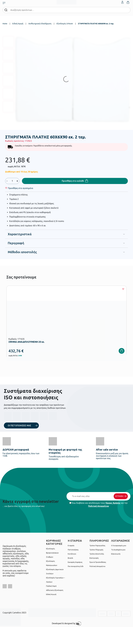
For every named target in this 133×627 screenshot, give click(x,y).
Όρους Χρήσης (112, 503)
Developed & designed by (66, 624)
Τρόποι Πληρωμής (96, 550)
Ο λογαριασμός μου (118, 545)
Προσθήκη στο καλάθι (73, 181)
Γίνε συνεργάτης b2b (75, 566)
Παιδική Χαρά (51, 586)
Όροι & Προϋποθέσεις (97, 562)
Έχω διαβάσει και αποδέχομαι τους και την (98, 504)
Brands (70, 558)
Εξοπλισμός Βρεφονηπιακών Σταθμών (52, 553)
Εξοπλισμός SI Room (65, 24)
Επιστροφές (94, 558)
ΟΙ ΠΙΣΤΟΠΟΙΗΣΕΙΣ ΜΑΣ (19, 425)
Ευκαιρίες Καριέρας (75, 562)
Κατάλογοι (72, 554)
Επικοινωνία (115, 554)
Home (5, 24)
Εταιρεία (71, 545)
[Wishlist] (20, 188)
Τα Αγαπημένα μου (118, 550)
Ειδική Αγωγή (17, 24)
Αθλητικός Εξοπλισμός (54, 590)
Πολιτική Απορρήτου (98, 506)
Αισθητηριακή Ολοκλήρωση (39, 24)
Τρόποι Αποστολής (96, 554)
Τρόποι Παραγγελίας (97, 545)
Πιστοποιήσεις (73, 550)
